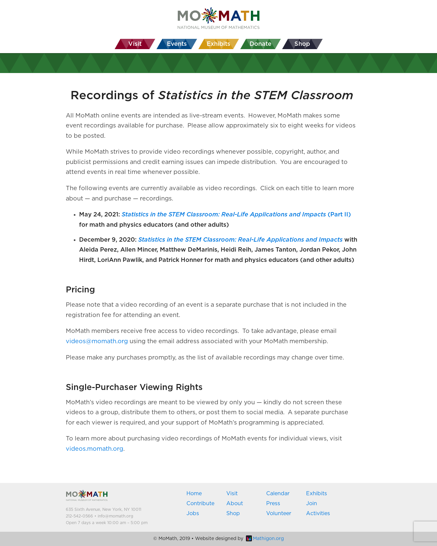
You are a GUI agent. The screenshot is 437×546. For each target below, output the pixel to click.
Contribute (200, 503)
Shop (233, 513)
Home (194, 493)
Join (311, 503)
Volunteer (278, 513)
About (234, 503)
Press (273, 503)
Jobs (192, 513)
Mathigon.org (265, 538)
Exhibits (316, 493)
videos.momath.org (94, 449)
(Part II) (236, 215)
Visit (232, 493)
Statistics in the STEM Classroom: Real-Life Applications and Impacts (240, 240)
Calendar (277, 493)
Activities (318, 513)
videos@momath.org (97, 342)
